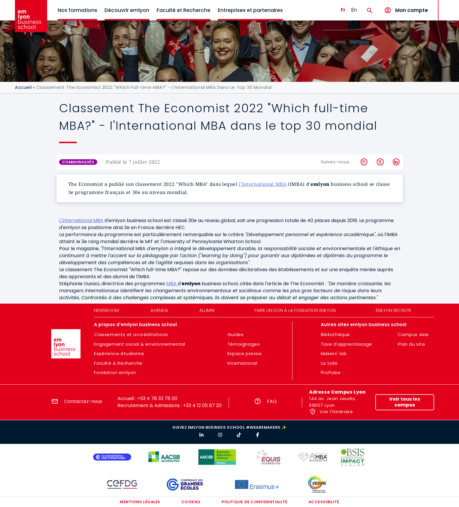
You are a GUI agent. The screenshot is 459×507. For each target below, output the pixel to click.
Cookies (191, 502)
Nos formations (77, 10)
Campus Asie (413, 334)
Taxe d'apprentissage (346, 344)
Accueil (23, 87)
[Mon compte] (406, 10)
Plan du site (411, 344)
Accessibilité (324, 502)
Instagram (364, 161)
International (242, 363)
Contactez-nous (83, 401)
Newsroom (106, 310)
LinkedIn (396, 161)
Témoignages (243, 344)
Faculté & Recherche (118, 363)
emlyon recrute (393, 310)
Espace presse (244, 353)
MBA (172, 283)
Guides (235, 334)
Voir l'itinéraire (335, 412)
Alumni (206, 310)
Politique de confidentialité (254, 502)
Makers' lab (334, 353)
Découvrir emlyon (127, 10)
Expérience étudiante (119, 353)
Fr (343, 9)
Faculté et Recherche (183, 10)
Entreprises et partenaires (250, 10)
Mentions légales (140, 502)
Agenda (159, 310)
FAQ (272, 401)
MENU (447, 5)
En (354, 9)
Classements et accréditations (131, 334)
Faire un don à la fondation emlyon (295, 310)
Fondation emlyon (115, 372)
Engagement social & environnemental (139, 344)
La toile (329, 363)
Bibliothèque (335, 334)
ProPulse (331, 372)
